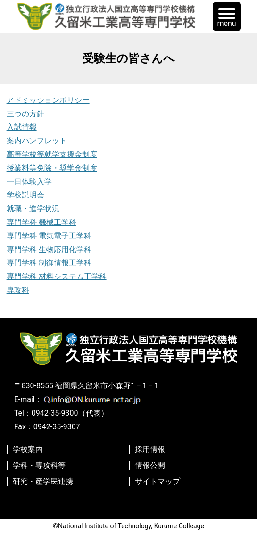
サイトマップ (157, 481)
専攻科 (18, 290)
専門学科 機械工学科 (41, 222)
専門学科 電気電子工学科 (49, 235)
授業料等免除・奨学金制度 (52, 168)
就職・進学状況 (33, 208)
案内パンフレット (37, 140)
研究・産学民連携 (43, 481)
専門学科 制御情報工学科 (49, 262)
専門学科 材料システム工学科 (57, 276)
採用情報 (150, 449)
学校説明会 (25, 194)
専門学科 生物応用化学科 (49, 249)
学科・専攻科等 (39, 465)
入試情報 (22, 127)
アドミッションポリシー (48, 100)
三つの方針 (25, 113)
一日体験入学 (29, 181)
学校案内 (28, 449)
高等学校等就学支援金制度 (52, 154)
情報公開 (150, 465)
